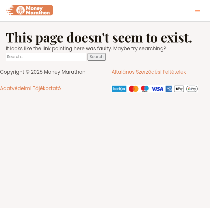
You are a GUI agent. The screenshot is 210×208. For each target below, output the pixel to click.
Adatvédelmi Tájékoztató (30, 88)
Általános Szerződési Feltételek (148, 71)
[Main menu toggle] (198, 10)
